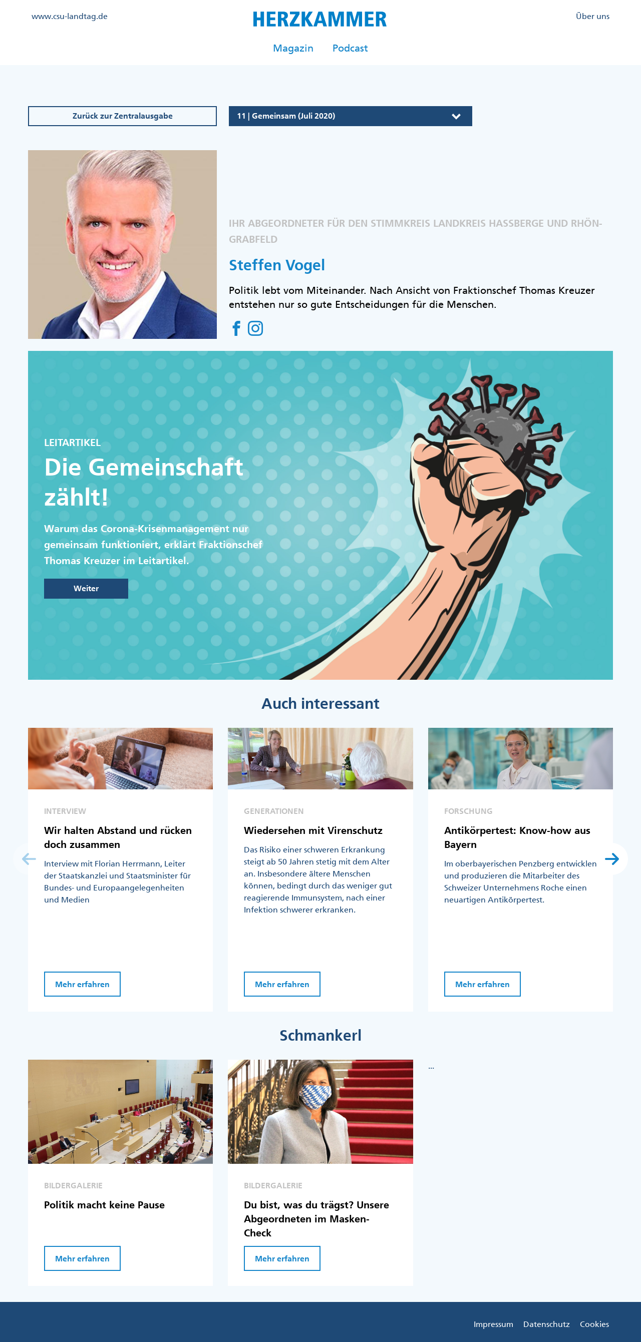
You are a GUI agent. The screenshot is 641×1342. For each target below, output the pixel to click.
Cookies (594, 1324)
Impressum (493, 1324)
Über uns (592, 16)
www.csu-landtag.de (70, 16)
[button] (612, 859)
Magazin (293, 48)
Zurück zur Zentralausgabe (123, 116)
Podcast (350, 48)
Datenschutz (546, 1324)
